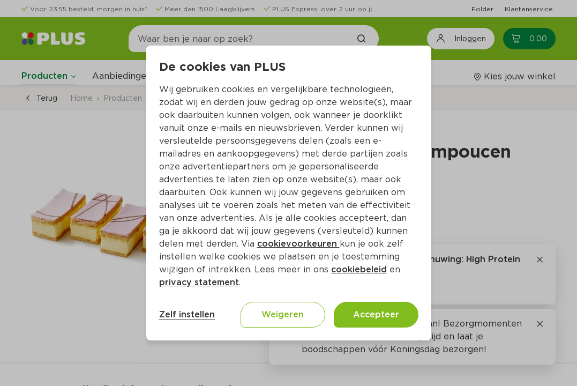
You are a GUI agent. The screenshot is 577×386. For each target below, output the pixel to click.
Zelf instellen (187, 314)
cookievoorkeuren (298, 244)
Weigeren (282, 314)
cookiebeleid (359, 269)
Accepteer (376, 314)
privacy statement (199, 282)
